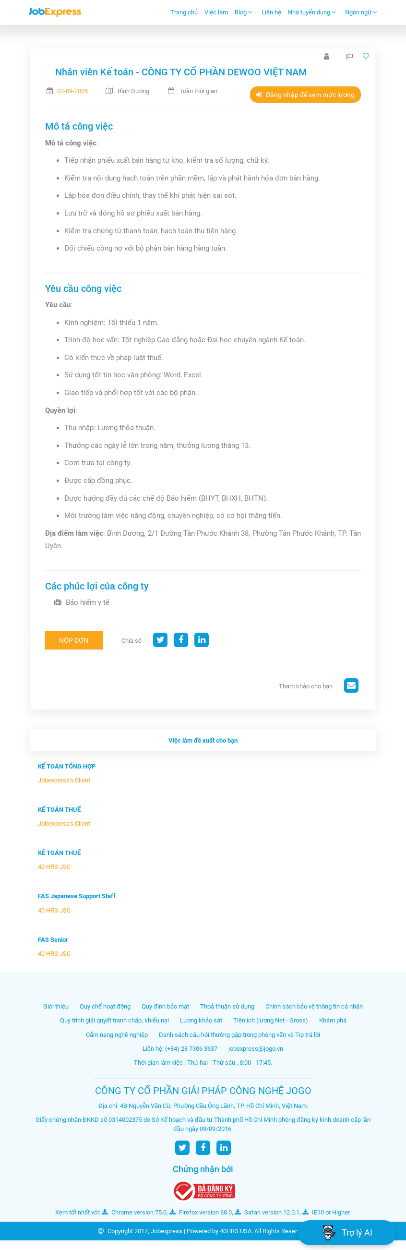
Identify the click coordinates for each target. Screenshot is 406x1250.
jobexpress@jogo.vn (255, 1048)
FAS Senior (53, 939)
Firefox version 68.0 (200, 1212)
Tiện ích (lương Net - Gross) (270, 1020)
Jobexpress (166, 1231)
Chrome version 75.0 (134, 1212)
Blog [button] (243, 12)
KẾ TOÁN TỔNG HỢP (67, 766)
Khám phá (332, 1020)
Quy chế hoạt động (105, 1006)
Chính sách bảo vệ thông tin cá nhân (314, 1006)
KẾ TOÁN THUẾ (59, 809)
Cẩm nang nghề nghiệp (117, 1034)
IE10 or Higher (325, 1212)
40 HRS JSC (54, 866)
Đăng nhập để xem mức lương (305, 94)
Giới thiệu (56, 1006)
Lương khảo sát (201, 1020)
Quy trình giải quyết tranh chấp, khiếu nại (114, 1020)
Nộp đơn (73, 640)
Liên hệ (271, 12)
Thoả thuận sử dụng (227, 1006)
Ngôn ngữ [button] (361, 12)
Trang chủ (184, 12)
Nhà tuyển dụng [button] (312, 12)
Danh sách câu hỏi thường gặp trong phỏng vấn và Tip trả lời (239, 1034)
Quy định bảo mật (165, 1006)
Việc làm (216, 12)
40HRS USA (235, 1231)
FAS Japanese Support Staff (77, 896)
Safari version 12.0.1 (267, 1212)
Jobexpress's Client (64, 780)
